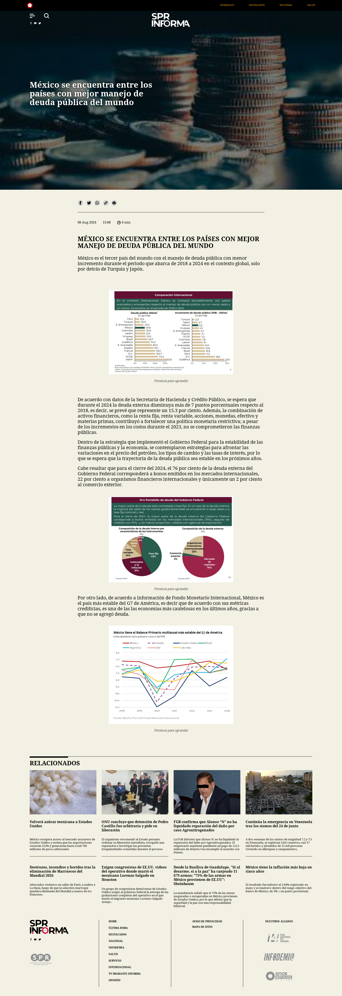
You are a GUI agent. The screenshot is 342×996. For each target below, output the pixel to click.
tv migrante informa (125, 974)
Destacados (273, 5)
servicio (115, 960)
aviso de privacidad (207, 921)
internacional (120, 967)
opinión (114, 980)
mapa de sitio (202, 927)
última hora (118, 928)
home (113, 921)
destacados (118, 934)
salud (113, 954)
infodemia (116, 947)
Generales (243, 5)
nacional (116, 941)
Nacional (302, 5)
